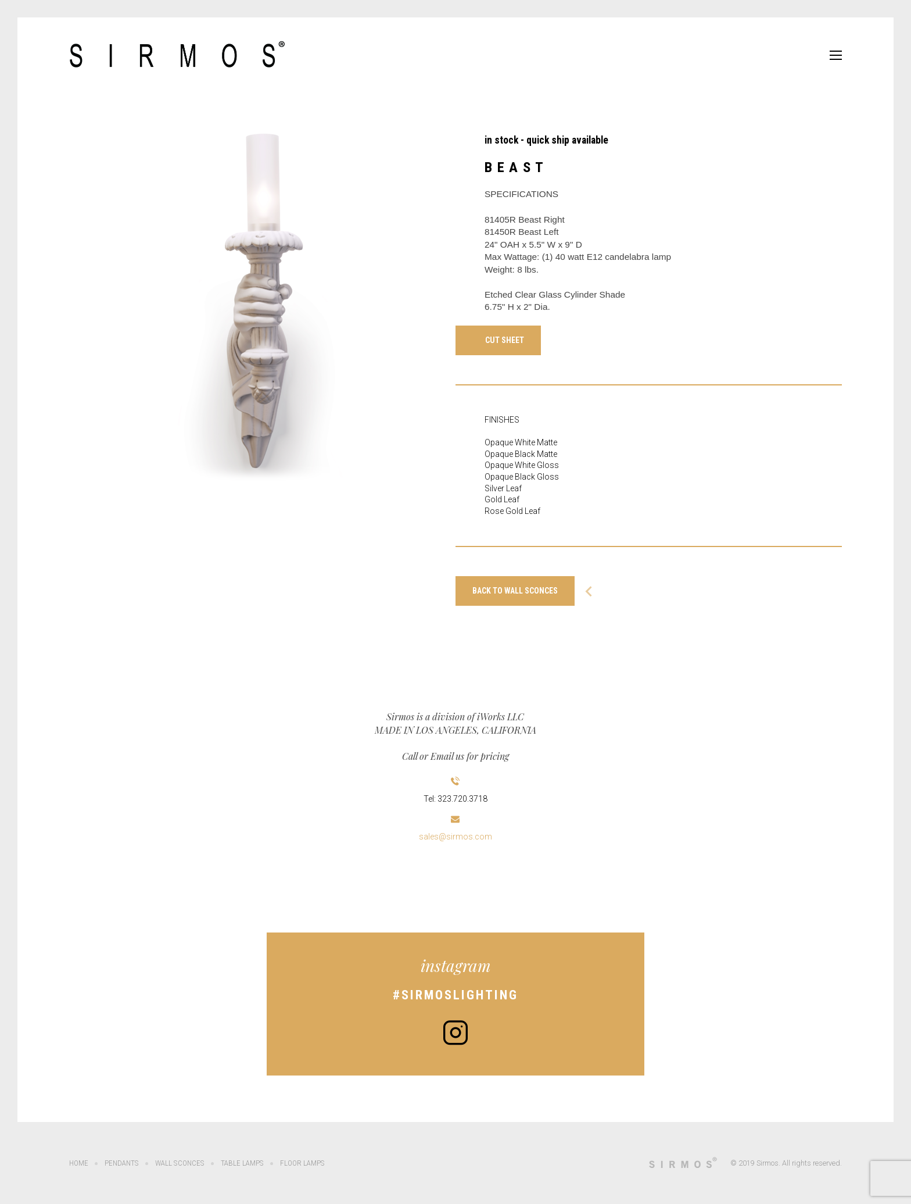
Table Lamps (240, 1163)
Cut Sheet (504, 340)
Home (78, 1163)
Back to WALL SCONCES (515, 590)
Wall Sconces (179, 1163)
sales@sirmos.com (455, 836)
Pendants (121, 1163)
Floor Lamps (300, 1163)
